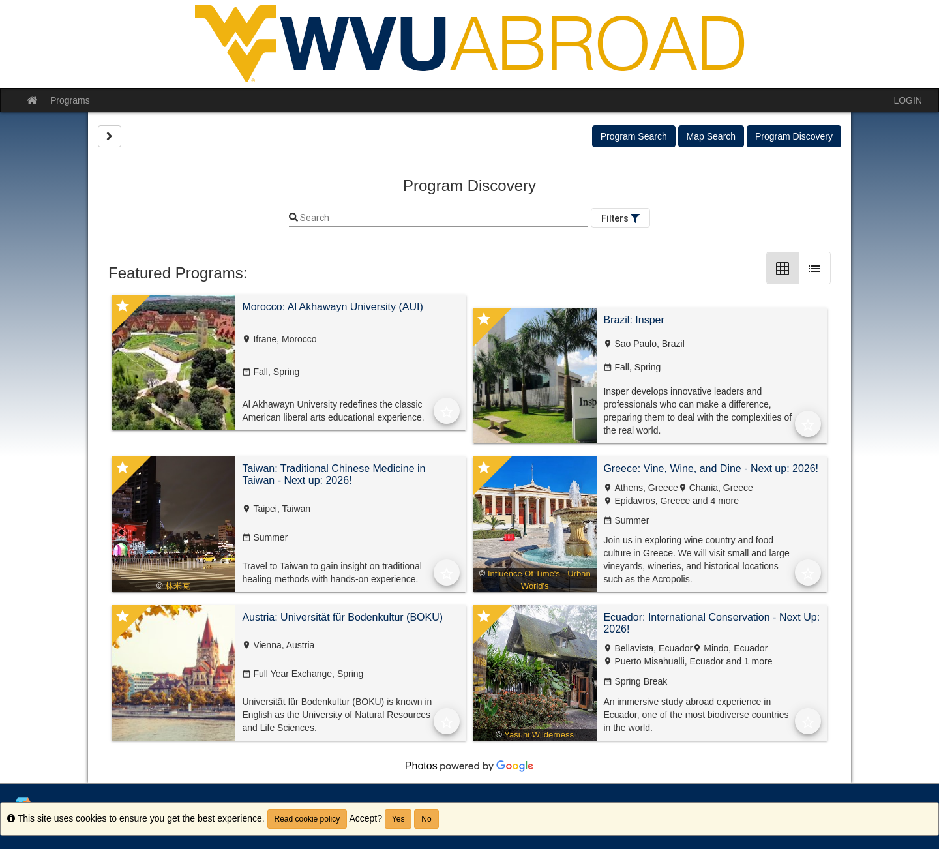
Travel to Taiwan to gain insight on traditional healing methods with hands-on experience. (332, 572)
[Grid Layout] (782, 268)
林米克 (177, 586)
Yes (398, 819)
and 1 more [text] (748, 661)
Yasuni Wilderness (539, 734)
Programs (70, 100)
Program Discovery (794, 136)
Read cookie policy (307, 819)
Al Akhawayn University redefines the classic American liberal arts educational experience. (333, 411)
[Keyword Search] (443, 218)
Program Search (634, 136)
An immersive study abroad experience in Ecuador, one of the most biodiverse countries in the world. (695, 714)
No (426, 819)
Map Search (711, 136)
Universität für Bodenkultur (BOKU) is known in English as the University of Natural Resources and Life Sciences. (337, 714)
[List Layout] (814, 268)
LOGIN (907, 100)
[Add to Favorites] (447, 411)
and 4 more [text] (714, 501)
